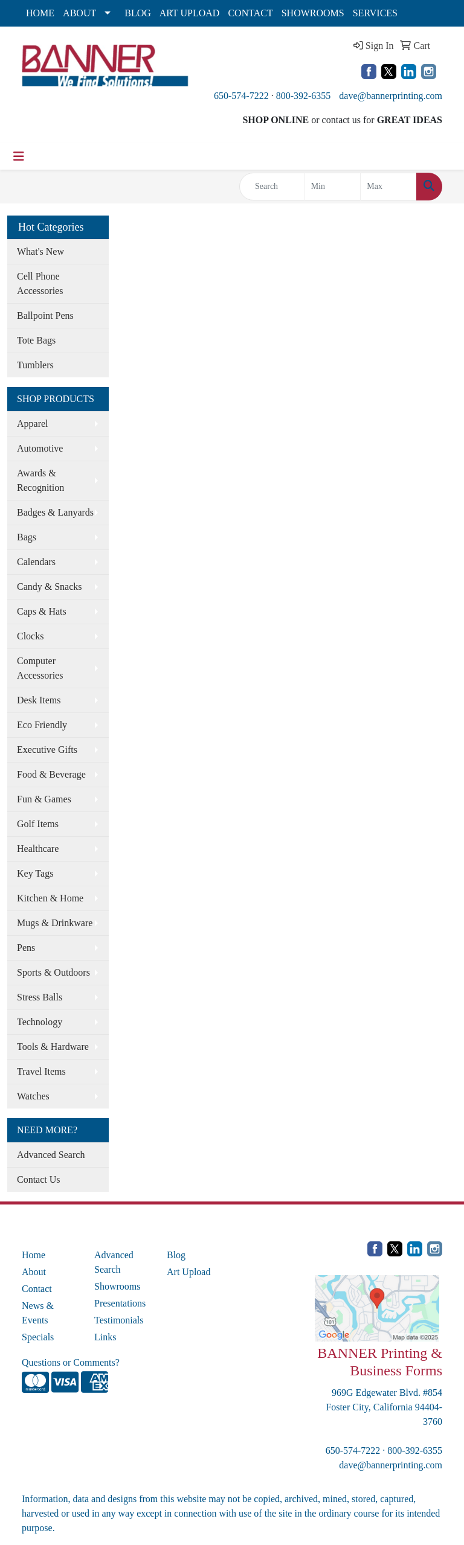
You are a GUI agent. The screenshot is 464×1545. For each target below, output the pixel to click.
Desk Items (38, 700)
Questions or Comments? (71, 1362)
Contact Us (38, 1179)
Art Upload (188, 1272)
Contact (37, 1289)
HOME (40, 13)
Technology (39, 1022)
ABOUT (79, 13)
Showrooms (117, 1286)
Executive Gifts (47, 749)
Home (33, 1255)
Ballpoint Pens (45, 315)
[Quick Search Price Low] (332, 186)
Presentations (120, 1303)
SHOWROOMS (313, 13)
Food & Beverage (51, 774)
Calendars (36, 562)
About (34, 1272)
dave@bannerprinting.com (390, 96)
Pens (26, 947)
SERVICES (375, 13)
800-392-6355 (303, 96)
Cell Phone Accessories (40, 283)
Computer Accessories (40, 668)
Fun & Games (44, 799)
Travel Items (41, 1071)
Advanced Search (51, 1155)
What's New (40, 251)
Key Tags (35, 873)
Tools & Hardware (53, 1046)
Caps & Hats (41, 611)
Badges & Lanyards (55, 512)
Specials (38, 1337)
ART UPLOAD (190, 13)
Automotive (40, 448)
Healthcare (38, 848)
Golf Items (38, 824)
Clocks (30, 636)
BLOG (137, 13)
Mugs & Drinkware (54, 923)
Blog (176, 1255)
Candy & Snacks (49, 586)
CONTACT (250, 13)
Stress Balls (39, 997)
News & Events (38, 1312)
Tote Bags (36, 340)
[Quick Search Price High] (388, 186)
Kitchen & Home (50, 898)
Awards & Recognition (40, 480)
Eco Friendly (42, 725)
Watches (33, 1096)
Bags (26, 537)
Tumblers (35, 365)
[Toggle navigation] (18, 156)
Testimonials (119, 1320)
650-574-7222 (241, 96)
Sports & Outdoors (53, 972)
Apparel (32, 423)
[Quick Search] (272, 186)
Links (105, 1337)
